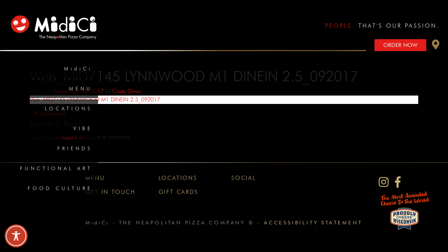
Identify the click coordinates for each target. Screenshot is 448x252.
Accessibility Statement (313, 222)
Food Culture (60, 188)
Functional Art (56, 168)
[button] (436, 46)
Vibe (83, 128)
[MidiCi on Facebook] (398, 182)
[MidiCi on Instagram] (383, 182)
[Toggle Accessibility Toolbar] (16, 236)
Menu (80, 88)
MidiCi (78, 68)
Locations (68, 108)
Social (243, 178)
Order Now (400, 45)
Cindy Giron (126, 91)
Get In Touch (110, 192)
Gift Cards (178, 192)
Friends (74, 148)
